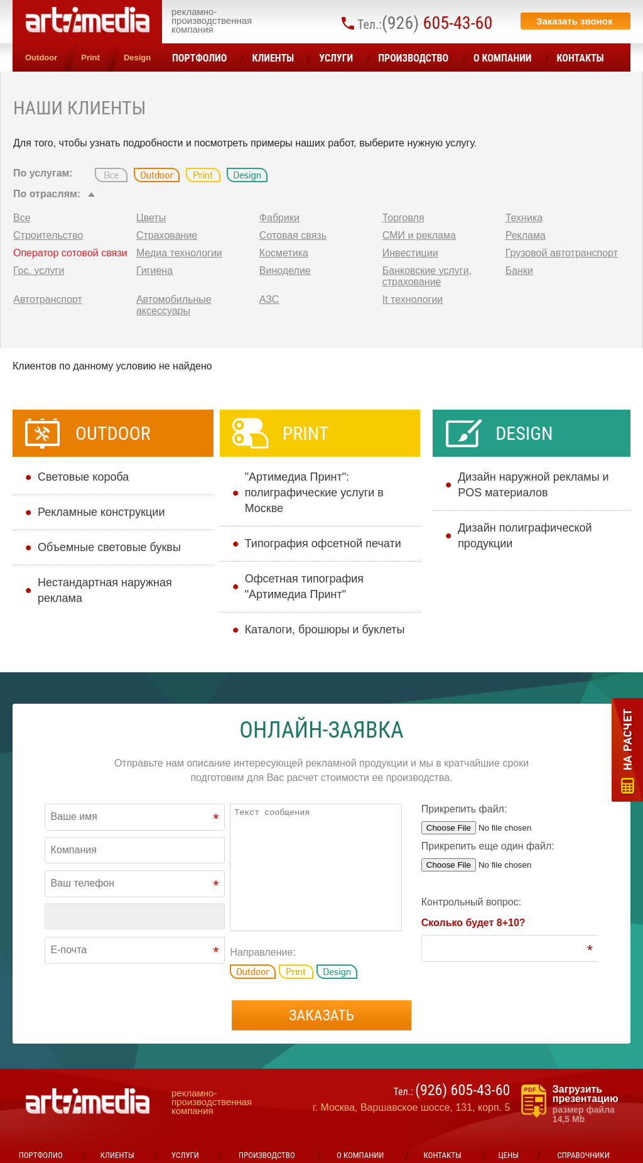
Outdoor (41, 57)
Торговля (403, 217)
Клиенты (273, 58)
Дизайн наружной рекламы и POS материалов (533, 485)
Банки (519, 270)
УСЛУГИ (336, 58)
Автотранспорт (47, 299)
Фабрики (279, 217)
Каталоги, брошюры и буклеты (325, 629)
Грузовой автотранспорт (561, 253)
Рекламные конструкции (101, 512)
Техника (524, 217)
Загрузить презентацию (591, 1104)
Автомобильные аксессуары (174, 305)
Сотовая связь (293, 235)
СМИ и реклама (419, 235)
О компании (502, 58)
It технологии (412, 299)
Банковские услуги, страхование (427, 276)
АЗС (269, 299)
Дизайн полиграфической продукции (525, 535)
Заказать (321, 1015)
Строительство (48, 235)
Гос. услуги (38, 270)
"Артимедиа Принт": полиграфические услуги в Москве (314, 493)
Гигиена (154, 270)
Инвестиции (410, 253)
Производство (413, 58)
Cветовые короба (83, 477)
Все (22, 217)
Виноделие (285, 270)
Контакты (580, 58)
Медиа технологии (179, 253)
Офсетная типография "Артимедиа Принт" (304, 586)
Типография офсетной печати (323, 543)
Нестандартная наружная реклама (105, 590)
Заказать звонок (574, 21)
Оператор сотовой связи (70, 253)
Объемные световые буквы (109, 547)
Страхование (166, 235)
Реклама (525, 235)
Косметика (283, 253)
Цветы (151, 217)
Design (137, 57)
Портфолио (199, 58)
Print (90, 57)
